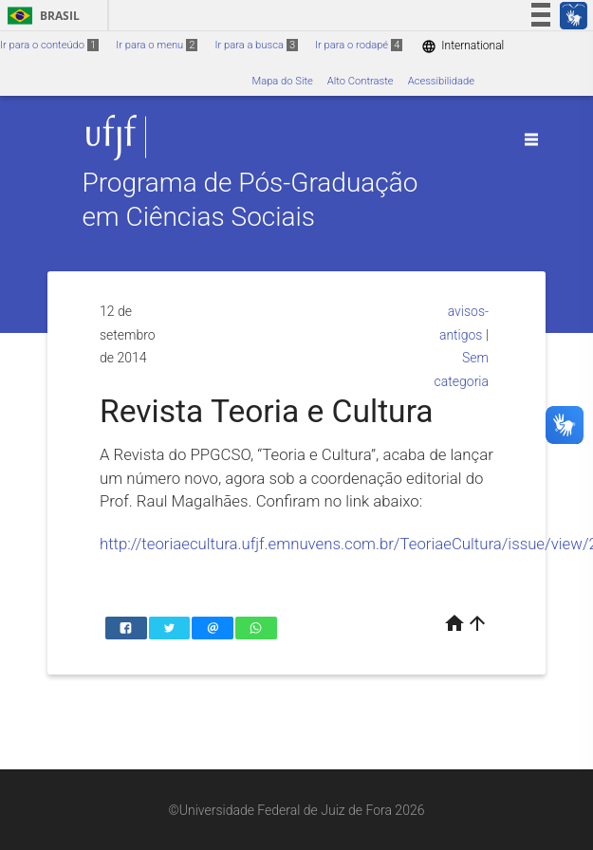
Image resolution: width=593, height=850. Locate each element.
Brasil (40, 16)
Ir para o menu (156, 45)
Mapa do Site (281, 81)
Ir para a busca (256, 45)
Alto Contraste (360, 81)
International (462, 46)
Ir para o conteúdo (49, 45)
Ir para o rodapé (358, 45)
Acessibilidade (441, 81)
